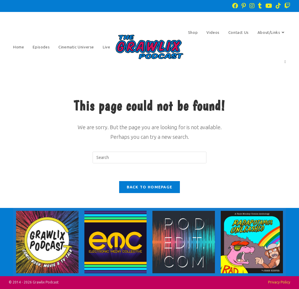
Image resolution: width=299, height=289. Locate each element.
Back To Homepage (150, 187)
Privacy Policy (279, 282)
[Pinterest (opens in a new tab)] (244, 6)
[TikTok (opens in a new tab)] (278, 6)
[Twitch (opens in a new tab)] (286, 6)
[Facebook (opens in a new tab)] (235, 6)
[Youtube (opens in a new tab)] (269, 6)
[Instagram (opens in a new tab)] (252, 6)
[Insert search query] (149, 157)
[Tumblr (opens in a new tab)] (260, 6)
